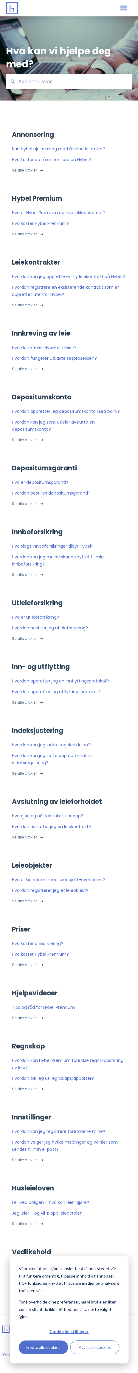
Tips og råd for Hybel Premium (43, 1007)
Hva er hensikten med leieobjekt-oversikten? (58, 880)
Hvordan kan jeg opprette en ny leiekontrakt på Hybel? (68, 276)
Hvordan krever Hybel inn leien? (44, 347)
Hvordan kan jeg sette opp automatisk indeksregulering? (52, 759)
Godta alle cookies (43, 1347)
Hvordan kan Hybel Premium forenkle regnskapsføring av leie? (67, 1064)
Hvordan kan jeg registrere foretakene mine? (58, 1131)
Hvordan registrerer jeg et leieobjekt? (50, 890)
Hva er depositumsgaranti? (40, 482)
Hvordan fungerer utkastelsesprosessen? (54, 358)
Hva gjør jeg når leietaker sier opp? (47, 816)
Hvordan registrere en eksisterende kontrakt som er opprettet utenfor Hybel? (65, 290)
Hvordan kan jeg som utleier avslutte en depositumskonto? (53, 425)
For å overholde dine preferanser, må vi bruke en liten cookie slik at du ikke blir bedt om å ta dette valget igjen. (68, 1309)
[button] (124, 8)
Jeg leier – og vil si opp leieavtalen (47, 1213)
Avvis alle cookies (95, 1347)
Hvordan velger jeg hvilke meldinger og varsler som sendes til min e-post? (65, 1145)
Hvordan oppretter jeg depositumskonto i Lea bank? (66, 411)
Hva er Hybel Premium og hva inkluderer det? (59, 213)
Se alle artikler (24, 170)
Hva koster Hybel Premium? (40, 223)
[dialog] (69, 1309)
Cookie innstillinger (69, 1331)
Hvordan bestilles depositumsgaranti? (51, 493)
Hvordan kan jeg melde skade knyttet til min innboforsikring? (58, 560)
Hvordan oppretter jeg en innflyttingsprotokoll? (60, 681)
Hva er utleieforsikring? (35, 617)
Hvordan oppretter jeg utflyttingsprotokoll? (56, 692)
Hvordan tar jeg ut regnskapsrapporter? (53, 1078)
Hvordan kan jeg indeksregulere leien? (51, 745)
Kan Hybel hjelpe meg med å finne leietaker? (58, 149)
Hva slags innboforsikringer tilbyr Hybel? (52, 546)
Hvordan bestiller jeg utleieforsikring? (50, 628)
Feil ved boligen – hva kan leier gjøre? (50, 1202)
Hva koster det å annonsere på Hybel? (51, 160)
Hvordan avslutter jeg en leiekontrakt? (51, 827)
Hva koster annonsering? (37, 943)
